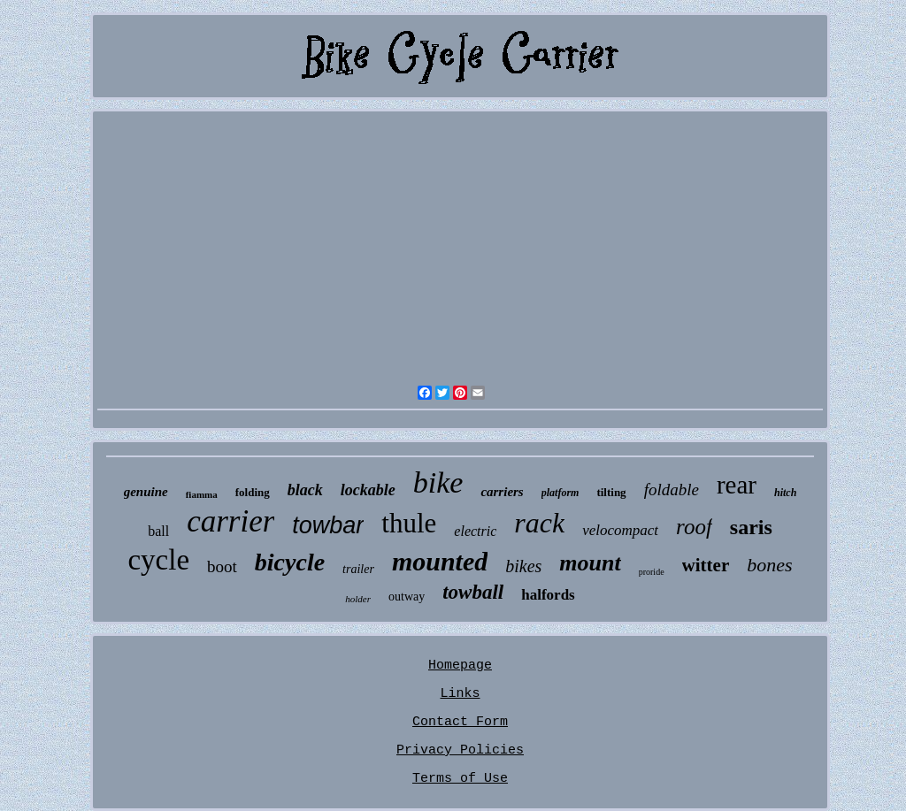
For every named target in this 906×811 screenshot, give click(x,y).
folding (252, 492)
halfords (547, 594)
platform (560, 492)
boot (222, 566)
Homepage (460, 665)
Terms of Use (460, 778)
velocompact (620, 530)
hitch (785, 492)
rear (736, 485)
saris (751, 527)
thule (408, 523)
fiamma (202, 494)
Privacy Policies (460, 750)
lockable (368, 490)
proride (651, 572)
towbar (328, 525)
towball (472, 592)
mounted (440, 561)
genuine (146, 492)
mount (589, 563)
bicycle (290, 562)
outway (406, 596)
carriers (501, 492)
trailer (358, 569)
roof (694, 527)
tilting (611, 492)
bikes (523, 566)
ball (158, 531)
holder (358, 598)
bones (769, 565)
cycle (158, 560)
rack (539, 523)
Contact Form (460, 722)
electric (475, 531)
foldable (671, 489)
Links (460, 693)
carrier (230, 521)
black (305, 490)
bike (438, 482)
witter (706, 565)
